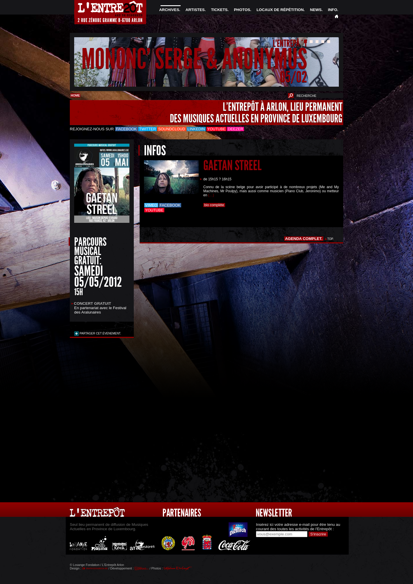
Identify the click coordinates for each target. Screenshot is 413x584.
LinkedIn (196, 129)
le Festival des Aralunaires (100, 310)
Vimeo (151, 205)
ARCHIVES (169, 10)
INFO (332, 10)
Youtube (216, 129)
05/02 (293, 77)
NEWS (316, 10)
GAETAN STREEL (232, 165)
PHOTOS (242, 10)
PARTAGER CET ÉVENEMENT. (100, 333)
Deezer (235, 129)
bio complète (214, 205)
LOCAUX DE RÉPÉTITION (280, 10)
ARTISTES (195, 10)
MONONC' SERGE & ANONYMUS (194, 59)
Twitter (147, 129)
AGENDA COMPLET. (303, 238)
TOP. (330, 239)
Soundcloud (171, 129)
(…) (211, 195)
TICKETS (219, 10)
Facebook (126, 129)
